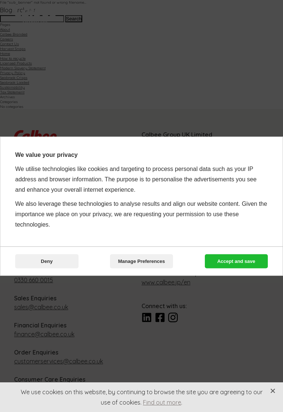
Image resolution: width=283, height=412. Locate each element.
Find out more (162, 402)
